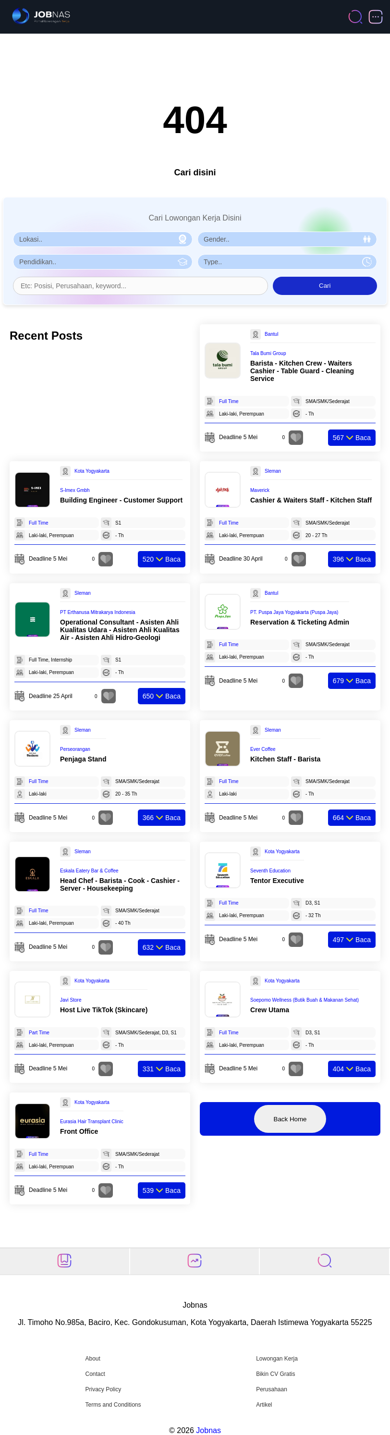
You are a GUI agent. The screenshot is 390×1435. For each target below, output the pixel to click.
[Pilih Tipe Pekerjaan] (287, 262)
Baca (352, 437)
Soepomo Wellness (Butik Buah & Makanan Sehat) (304, 1000)
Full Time (229, 401)
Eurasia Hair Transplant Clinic (91, 1121)
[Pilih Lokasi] (103, 239)
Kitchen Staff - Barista (285, 759)
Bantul (271, 334)
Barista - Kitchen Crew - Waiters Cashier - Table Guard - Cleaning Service (302, 370)
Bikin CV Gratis (275, 1374)
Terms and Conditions (113, 1404)
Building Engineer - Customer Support (121, 500)
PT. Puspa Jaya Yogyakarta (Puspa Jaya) (294, 612)
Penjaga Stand (83, 759)
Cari (324, 285)
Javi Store (70, 1000)
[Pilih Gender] (287, 239)
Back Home (290, 1119)
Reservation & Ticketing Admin (299, 622)
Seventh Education (270, 870)
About (92, 1358)
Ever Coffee (263, 749)
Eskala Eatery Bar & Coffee (89, 870)
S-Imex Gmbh (75, 490)
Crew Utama (269, 1010)
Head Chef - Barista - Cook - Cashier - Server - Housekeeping (120, 884)
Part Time (39, 1032)
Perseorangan (75, 749)
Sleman (273, 471)
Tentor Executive (277, 880)
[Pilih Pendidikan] (103, 262)
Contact (95, 1374)
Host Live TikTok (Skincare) (103, 1010)
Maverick (259, 490)
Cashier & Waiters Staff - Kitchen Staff (311, 500)
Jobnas (208, 1430)
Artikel (264, 1404)
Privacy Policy (103, 1389)
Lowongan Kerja (277, 1358)
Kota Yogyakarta (92, 471)
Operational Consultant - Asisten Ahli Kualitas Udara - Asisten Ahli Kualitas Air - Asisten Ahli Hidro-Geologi (120, 629)
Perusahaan (271, 1389)
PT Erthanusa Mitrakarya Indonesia (97, 612)
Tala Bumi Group (268, 353)
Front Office (79, 1131)
